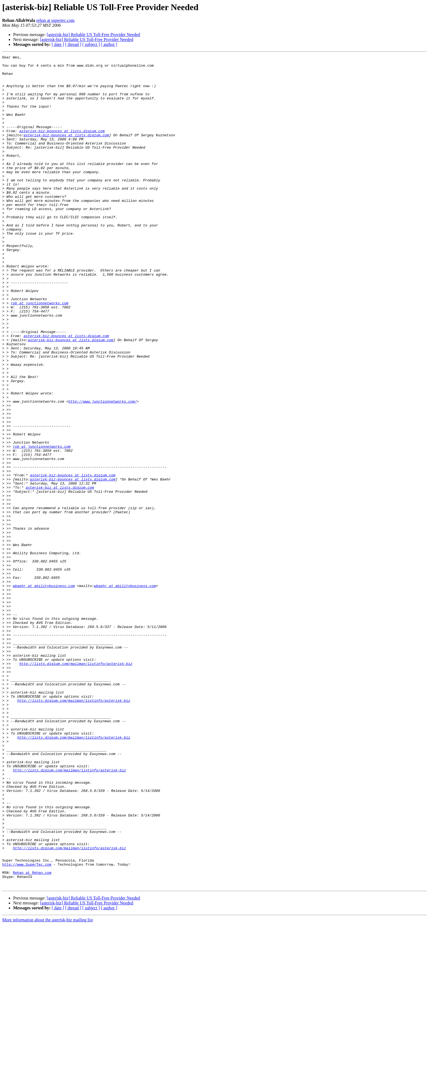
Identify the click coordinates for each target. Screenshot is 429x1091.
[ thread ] (73, 44)
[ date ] (58, 44)
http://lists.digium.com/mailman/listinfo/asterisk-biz (75, 785)
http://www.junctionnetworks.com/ (102, 470)
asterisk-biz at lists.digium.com (60, 574)
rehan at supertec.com (55, 20)
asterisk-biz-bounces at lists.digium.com (62, 146)
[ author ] (109, 44)
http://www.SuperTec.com (26, 1026)
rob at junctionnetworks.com (39, 352)
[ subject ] (91, 44)
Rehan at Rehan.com (32, 1036)
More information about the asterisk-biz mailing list (47, 1086)
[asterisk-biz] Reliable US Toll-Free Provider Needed (93, 34)
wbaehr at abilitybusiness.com (44, 692)
